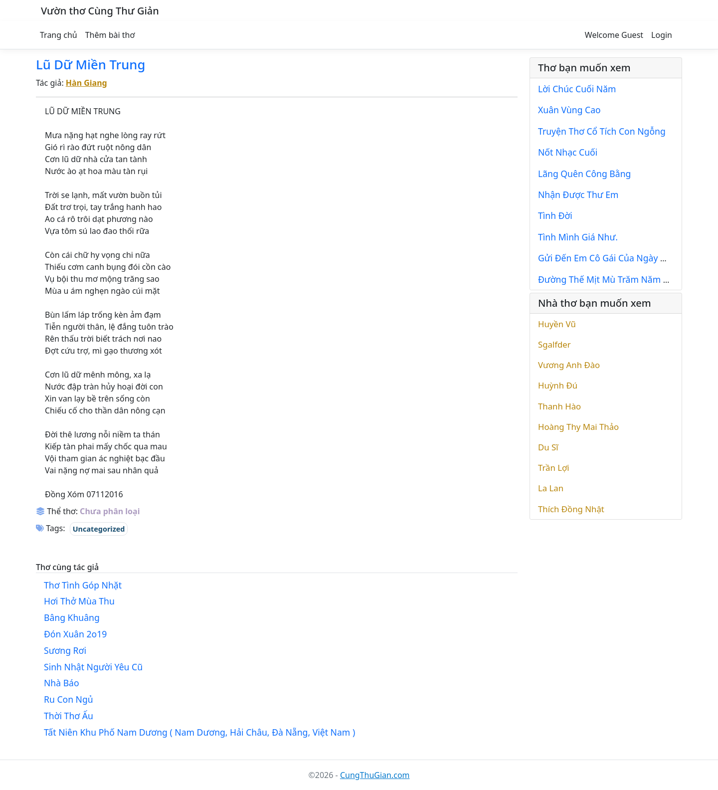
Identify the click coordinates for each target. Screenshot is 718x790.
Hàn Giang (86, 82)
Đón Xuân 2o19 (75, 634)
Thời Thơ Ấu (68, 716)
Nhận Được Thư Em (578, 194)
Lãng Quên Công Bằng (584, 174)
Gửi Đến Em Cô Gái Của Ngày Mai (606, 258)
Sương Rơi (65, 650)
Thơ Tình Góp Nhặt (83, 585)
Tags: (50, 528)
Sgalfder (554, 344)
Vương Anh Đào (569, 365)
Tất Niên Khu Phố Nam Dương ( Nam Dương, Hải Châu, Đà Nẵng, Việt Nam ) (199, 732)
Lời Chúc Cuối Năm (577, 89)
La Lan (550, 488)
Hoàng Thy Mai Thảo (578, 426)
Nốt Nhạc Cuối (567, 152)
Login (661, 34)
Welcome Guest (614, 34)
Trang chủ (58, 34)
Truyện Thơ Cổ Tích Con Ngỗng (602, 131)
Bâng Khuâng (72, 617)
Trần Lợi (553, 467)
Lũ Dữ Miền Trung (90, 64)
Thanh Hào (559, 406)
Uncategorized (99, 529)
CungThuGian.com (375, 775)
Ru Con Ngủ (68, 699)
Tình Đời (555, 215)
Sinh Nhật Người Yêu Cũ (93, 667)
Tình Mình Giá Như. (578, 237)
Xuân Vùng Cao (569, 110)
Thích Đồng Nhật (571, 509)
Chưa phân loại (110, 511)
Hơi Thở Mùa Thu (79, 601)
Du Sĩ (548, 447)
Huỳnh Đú (557, 385)
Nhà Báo (61, 683)
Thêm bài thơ (110, 34)
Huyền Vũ (557, 324)
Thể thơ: (57, 511)
